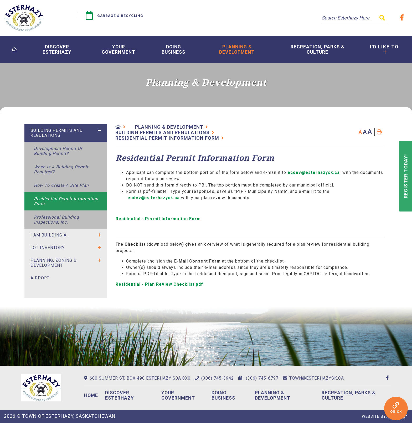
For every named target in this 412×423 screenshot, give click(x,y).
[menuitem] (14, 49)
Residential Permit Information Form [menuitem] (66, 201)
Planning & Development (169, 127)
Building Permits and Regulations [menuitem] (56, 133)
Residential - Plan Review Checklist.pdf (160, 284)
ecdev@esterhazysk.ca (313, 172)
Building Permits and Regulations (162, 132)
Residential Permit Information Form (167, 138)
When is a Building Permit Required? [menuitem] (61, 169)
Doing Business (223, 395)
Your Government (178, 395)
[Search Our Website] (354, 18)
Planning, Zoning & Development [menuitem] (53, 263)
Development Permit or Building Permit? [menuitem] (58, 151)
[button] (99, 130)
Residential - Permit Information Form (158, 218)
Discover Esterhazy (119, 395)
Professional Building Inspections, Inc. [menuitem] (56, 220)
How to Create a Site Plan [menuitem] (61, 185)
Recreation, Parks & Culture (348, 395)
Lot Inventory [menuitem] (47, 247)
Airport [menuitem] (39, 277)
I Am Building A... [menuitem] (50, 235)
